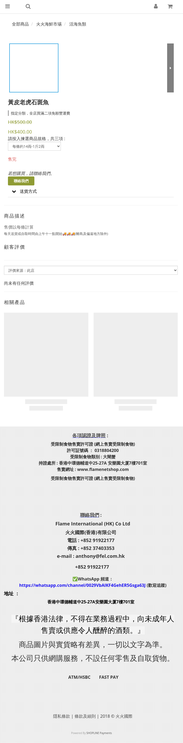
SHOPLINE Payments (99, 733)
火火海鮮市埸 (49, 24)
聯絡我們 (21, 180)
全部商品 (20, 24)
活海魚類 (77, 24)
